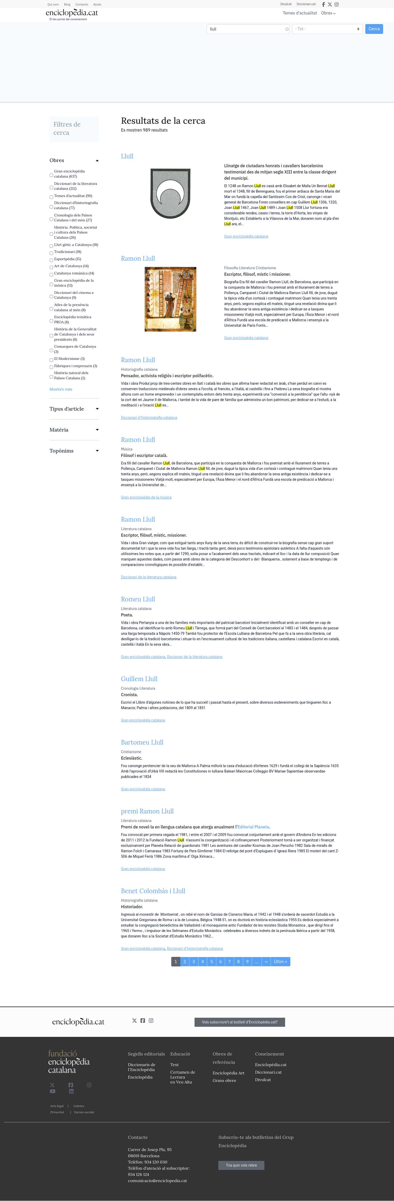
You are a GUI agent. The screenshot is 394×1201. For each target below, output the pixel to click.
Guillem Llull (139, 679)
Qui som (53, 4)
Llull (127, 156)
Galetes (78, 1106)
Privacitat (57, 1112)
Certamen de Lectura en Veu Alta (182, 1076)
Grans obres (224, 1080)
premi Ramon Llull (147, 811)
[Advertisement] (99, 61)
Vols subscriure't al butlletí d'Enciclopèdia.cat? (240, 1022)
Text (174, 1064)
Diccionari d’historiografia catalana (149, 417)
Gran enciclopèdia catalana (246, 236)
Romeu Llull (138, 599)
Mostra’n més (61, 389)
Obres (326, 12)
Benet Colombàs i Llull (153, 891)
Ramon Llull (138, 258)
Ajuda (97, 4)
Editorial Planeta (253, 826)
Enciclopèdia (140, 1077)
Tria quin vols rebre (241, 1165)
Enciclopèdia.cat (271, 1064)
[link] (74, 160)
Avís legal (57, 1106)
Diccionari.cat (306, 4)
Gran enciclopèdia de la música (146, 497)
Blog (67, 4)
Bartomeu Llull (142, 742)
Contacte (82, 4)
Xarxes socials (84, 1112)
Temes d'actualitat (300, 13)
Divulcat (286, 4)
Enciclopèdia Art (228, 1072)
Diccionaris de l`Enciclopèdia (141, 1067)
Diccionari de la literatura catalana (148, 577)
